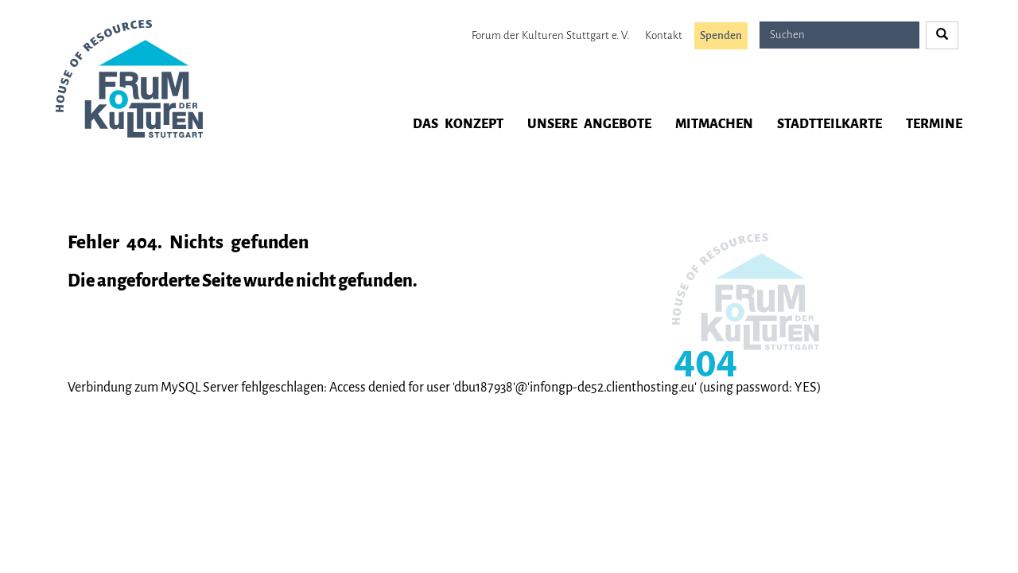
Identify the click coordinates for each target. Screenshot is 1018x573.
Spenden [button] (721, 35)
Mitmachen (714, 124)
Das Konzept (458, 124)
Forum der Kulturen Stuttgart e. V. (550, 35)
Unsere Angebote (589, 124)
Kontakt (663, 35)
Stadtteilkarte (829, 124)
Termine (934, 124)
